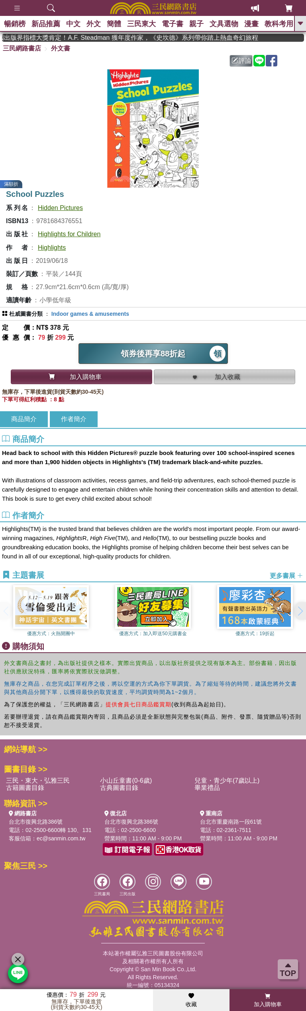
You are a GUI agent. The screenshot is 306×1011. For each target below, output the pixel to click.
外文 (93, 24)
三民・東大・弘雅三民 (38, 780)
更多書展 (286, 575)
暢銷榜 (15, 24)
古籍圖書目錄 (25, 787)
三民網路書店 (22, 48)
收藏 (191, 1000)
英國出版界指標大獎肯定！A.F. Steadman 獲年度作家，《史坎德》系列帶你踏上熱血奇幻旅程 (183, 37)
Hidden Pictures (60, 207)
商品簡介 (24, 419)
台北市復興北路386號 (36, 822)
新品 (45, 24)
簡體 (114, 24)
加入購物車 (268, 1000)
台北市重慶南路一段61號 (231, 822)
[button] (300, 611)
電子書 (172, 24)
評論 (241, 60)
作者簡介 (73, 419)
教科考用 (279, 24)
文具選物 (224, 24)
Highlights (52, 247)
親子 (196, 24)
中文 (73, 24)
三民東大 (141, 24)
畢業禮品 (207, 787)
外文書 (60, 48)
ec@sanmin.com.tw (61, 838)
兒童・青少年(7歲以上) (227, 780)
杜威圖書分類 (26, 314)
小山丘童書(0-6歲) (126, 780)
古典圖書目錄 (119, 787)
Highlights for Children (69, 234)
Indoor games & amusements (90, 314)
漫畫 (251, 24)
